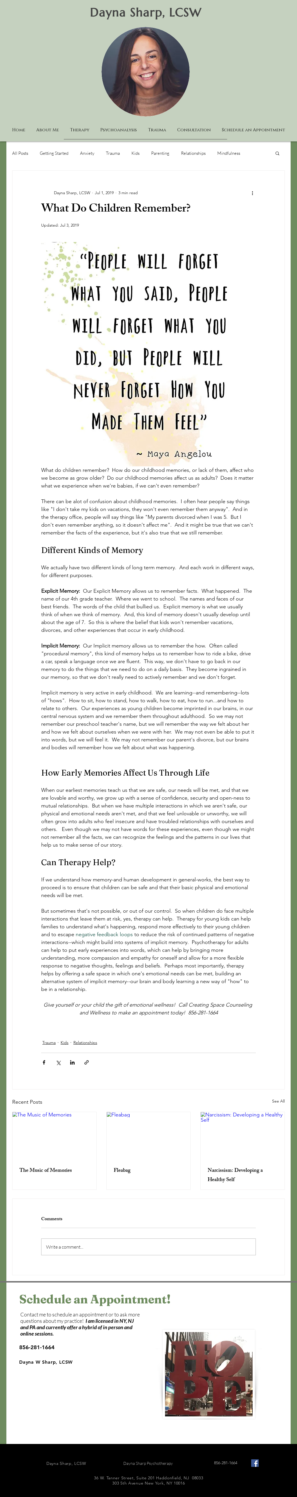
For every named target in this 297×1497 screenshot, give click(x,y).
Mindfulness (228, 153)
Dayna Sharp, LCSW (146, 12)
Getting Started (54, 153)
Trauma (113, 153)
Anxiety (87, 153)
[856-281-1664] (41, 1347)
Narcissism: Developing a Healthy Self (235, 1175)
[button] (277, 153)
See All (278, 1101)
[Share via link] (86, 1062)
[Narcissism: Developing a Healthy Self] (243, 1135)
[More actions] (252, 192)
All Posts (20, 153)
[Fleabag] (149, 1135)
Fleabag (122, 1171)
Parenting (160, 153)
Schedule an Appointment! (95, 1299)
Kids (135, 153)
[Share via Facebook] (44, 1062)
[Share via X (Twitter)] (58, 1062)
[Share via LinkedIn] (72, 1062)
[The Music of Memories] (54, 1135)
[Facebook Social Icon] (255, 1463)
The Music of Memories (45, 1171)
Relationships (193, 153)
